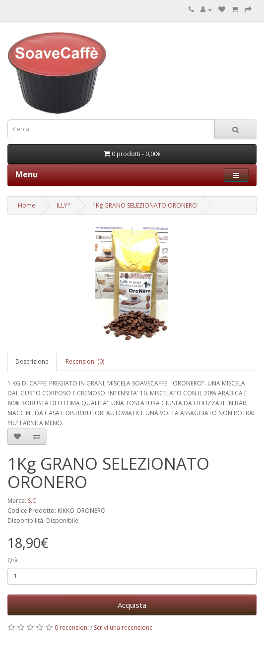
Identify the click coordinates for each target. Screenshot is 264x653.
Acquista (132, 605)
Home (26, 205)
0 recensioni (72, 627)
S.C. (33, 500)
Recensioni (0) (85, 361)
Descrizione (32, 361)
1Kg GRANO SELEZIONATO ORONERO (144, 205)
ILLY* (64, 205)
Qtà (12, 560)
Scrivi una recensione (123, 627)
